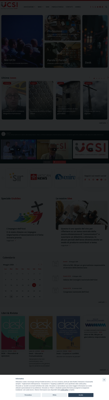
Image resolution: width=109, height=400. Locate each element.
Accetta (81, 395)
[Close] (104, 379)
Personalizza (28, 395)
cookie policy (64, 390)
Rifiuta (54, 395)
